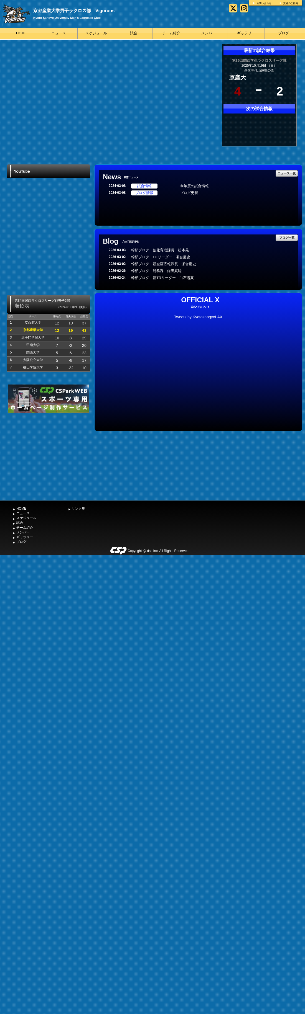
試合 (133, 33)
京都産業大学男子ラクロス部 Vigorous (74, 10)
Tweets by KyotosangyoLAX (198, 317)
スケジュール (96, 33)
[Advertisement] (48, 456)
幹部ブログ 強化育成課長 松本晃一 (161, 250)
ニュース (59, 33)
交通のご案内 (290, 3)
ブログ (283, 33)
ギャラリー (246, 33)
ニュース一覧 (287, 173)
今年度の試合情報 (194, 186)
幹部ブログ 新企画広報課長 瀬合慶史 (163, 264)
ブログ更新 (189, 193)
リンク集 (78, 508)
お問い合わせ (263, 3)
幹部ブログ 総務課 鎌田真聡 (158, 271)
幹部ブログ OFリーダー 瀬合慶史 (160, 257)
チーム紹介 (171, 33)
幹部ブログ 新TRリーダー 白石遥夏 (162, 278)
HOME (21, 33)
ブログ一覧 (286, 237)
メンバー (208, 33)
